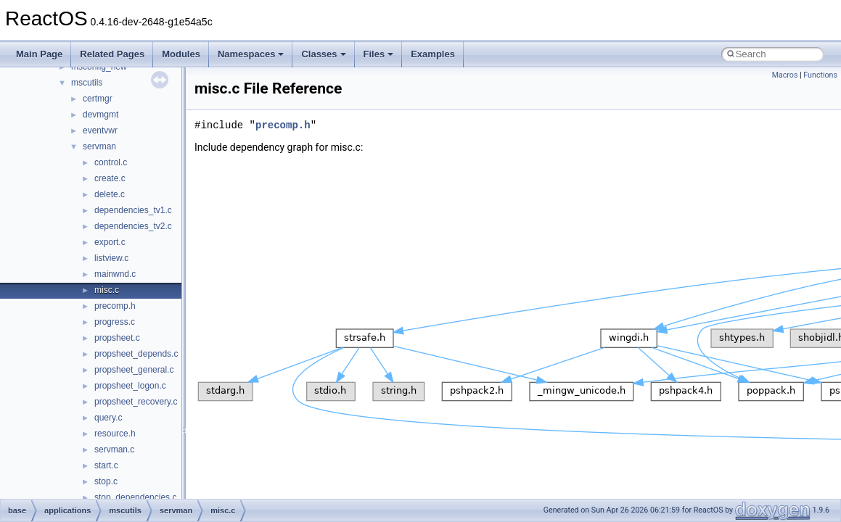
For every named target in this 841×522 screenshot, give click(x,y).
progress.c (114, 322)
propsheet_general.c (133, 370)
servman (99, 146)
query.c (108, 418)
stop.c (106, 481)
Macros (785, 75)
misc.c (106, 290)
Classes (323, 54)
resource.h (115, 433)
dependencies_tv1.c (133, 210)
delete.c (109, 194)
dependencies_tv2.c (133, 226)
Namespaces (251, 54)
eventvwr (100, 130)
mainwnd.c (115, 274)
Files (379, 54)
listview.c (111, 258)
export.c (110, 242)
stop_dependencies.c (135, 497)
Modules (181, 54)
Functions (820, 75)
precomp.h (115, 306)
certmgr (97, 99)
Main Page (39, 54)
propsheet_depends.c (136, 354)
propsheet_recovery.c (136, 402)
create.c (110, 178)
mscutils (86, 83)
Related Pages (112, 54)
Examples (433, 54)
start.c (106, 465)
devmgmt (100, 114)
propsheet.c (117, 338)
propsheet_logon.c (130, 386)
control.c (110, 162)
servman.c (114, 449)
